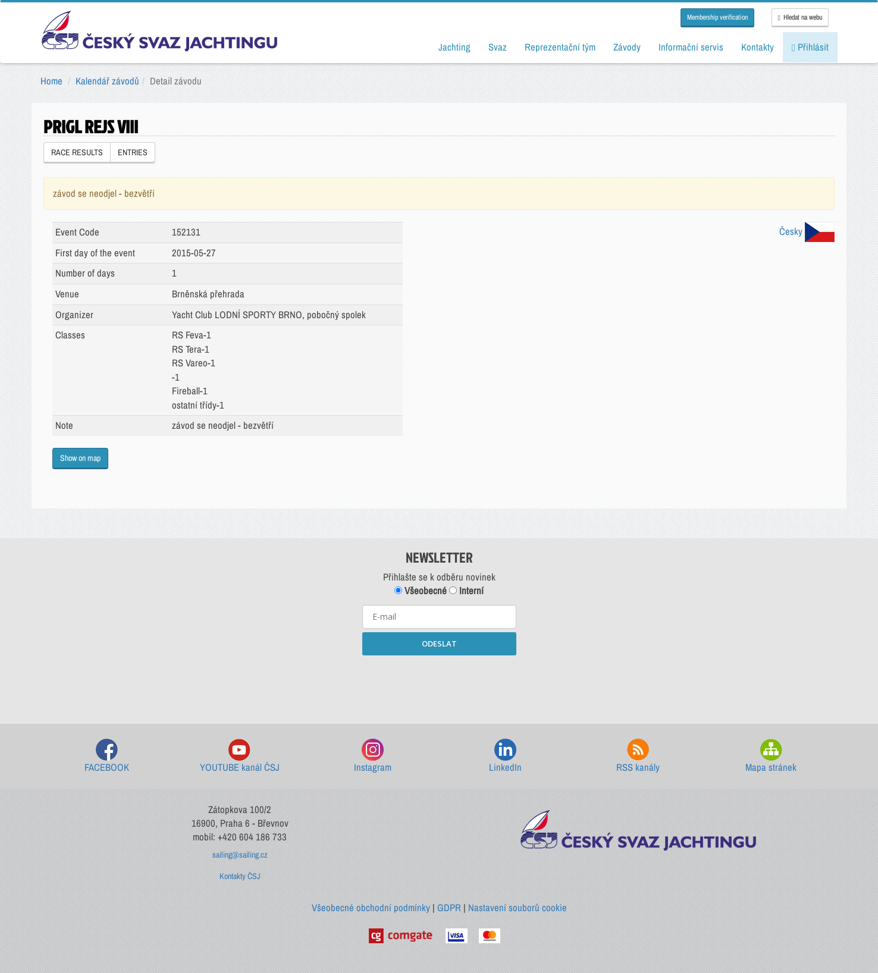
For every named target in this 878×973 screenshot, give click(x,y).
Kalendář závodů (107, 80)
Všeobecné (420, 590)
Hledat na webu (800, 17)
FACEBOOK (106, 756)
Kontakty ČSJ (240, 876)
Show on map (80, 458)
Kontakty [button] (757, 47)
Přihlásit (810, 47)
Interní (466, 590)
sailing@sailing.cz (240, 854)
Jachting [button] (454, 47)
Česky (807, 231)
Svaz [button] (497, 47)
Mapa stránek (771, 756)
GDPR (449, 907)
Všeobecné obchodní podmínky (371, 907)
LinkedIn (505, 756)
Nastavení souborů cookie (517, 907)
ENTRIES (133, 152)
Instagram (372, 756)
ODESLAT (439, 643)
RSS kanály (638, 756)
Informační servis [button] (690, 47)
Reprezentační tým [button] (560, 47)
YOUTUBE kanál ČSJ (240, 756)
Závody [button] (627, 47)
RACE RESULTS (77, 152)
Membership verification (717, 17)
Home (51, 80)
